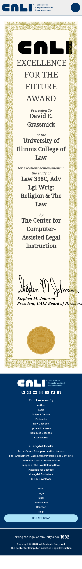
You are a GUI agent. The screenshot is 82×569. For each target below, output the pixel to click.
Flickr (35, 392)
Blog (41, 497)
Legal (41, 493)
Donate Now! (41, 518)
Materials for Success (41, 469)
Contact (41, 506)
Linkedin (47, 392)
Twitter (53, 392)
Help (41, 511)
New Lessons (41, 423)
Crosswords (41, 437)
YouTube (29, 392)
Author (41, 405)
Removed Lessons (41, 432)
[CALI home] (27, 7)
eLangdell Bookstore (41, 474)
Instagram (41, 392)
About (41, 488)
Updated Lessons (41, 428)
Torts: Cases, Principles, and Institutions (41, 451)
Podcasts (41, 419)
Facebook (59, 392)
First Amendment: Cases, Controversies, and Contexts (41, 455)
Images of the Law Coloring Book (41, 464)
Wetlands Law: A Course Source (41, 460)
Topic (41, 409)
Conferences (41, 502)
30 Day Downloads (41, 478)
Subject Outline (41, 414)
